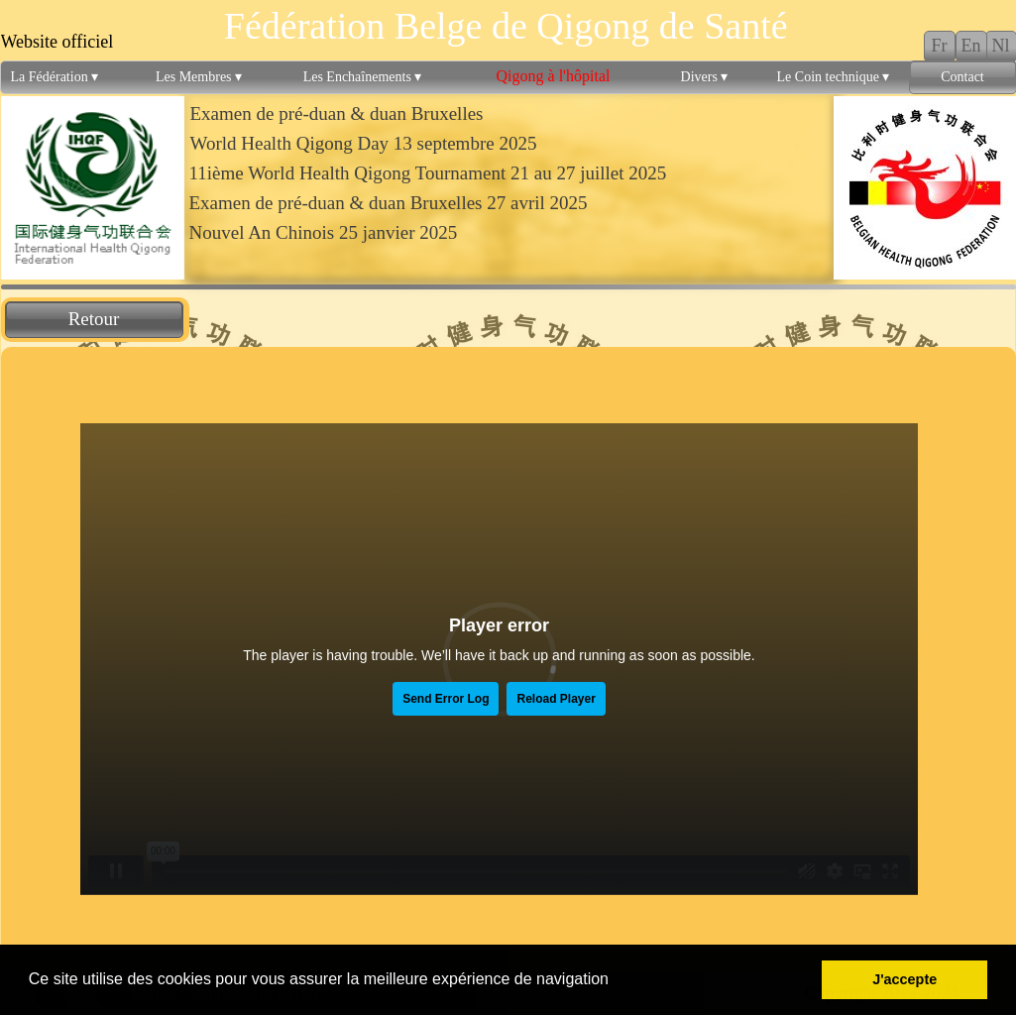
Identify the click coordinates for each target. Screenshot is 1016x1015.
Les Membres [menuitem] (199, 77)
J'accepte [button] (904, 979)
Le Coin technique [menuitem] (833, 77)
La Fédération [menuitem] (55, 77)
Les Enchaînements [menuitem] (362, 77)
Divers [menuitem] (705, 77)
